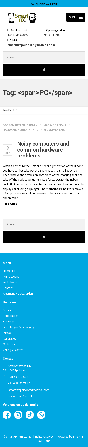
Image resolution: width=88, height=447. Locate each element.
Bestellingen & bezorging (18, 327)
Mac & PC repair (54, 125)
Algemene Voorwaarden (18, 293)
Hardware (10, 129)
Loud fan (26, 129)
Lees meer (10, 204)
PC (36, 129)
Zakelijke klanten (13, 350)
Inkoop (7, 333)
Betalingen (9, 321)
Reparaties (9, 338)
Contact (8, 288)
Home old (9, 271)
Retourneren (10, 315)
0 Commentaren (55, 129)
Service (7, 310)
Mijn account (11, 276)
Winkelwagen (11, 282)
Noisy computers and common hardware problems (43, 150)
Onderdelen (10, 344)
